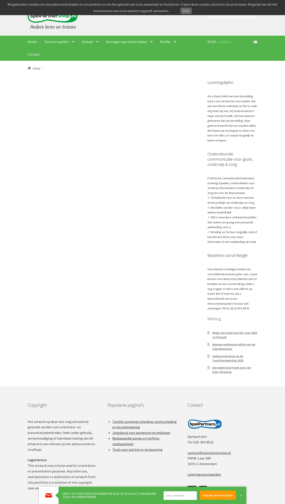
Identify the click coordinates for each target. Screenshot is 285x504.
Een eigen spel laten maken (126, 42)
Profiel (165, 42)
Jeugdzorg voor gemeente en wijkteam (141, 432)
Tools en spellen (56, 42)
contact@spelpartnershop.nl (209, 453)
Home (32, 42)
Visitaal (87, 42)
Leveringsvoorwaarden (204, 474)
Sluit (186, 11)
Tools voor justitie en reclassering (137, 449)
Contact (34, 54)
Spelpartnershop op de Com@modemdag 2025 (227, 358)
